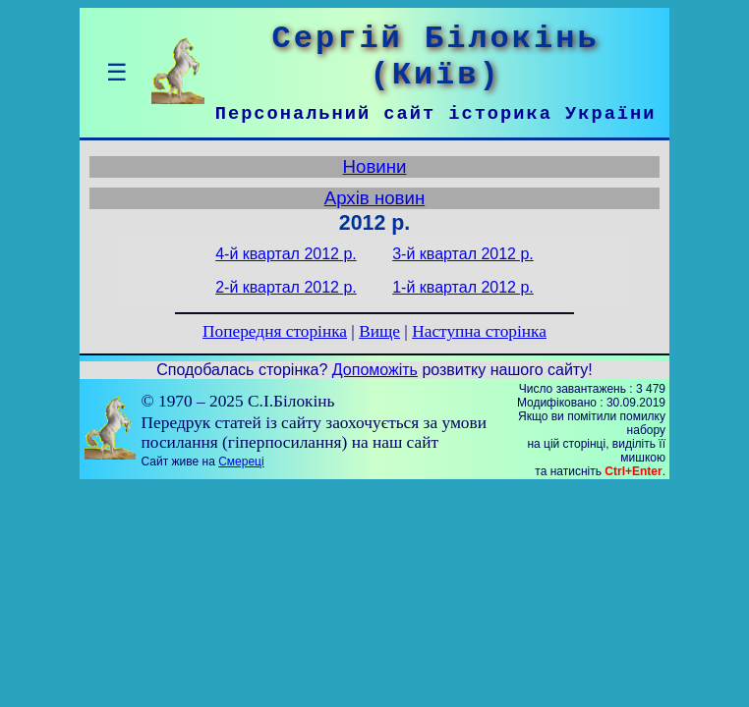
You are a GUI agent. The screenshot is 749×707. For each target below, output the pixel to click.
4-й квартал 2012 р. (286, 253)
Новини (375, 166)
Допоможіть (375, 369)
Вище (379, 331)
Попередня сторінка (274, 331)
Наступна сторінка (479, 331)
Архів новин (375, 198)
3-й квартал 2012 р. (463, 253)
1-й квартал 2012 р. (463, 287)
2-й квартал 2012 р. (286, 287)
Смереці (240, 461)
